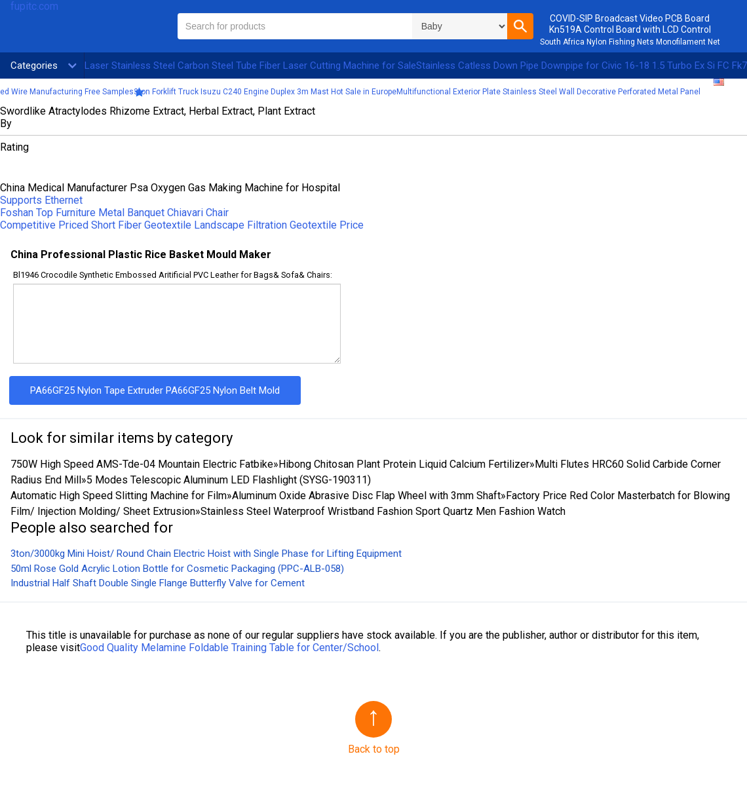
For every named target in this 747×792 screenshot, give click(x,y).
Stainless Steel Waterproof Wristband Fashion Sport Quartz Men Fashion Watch (383, 511)
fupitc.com (34, 6)
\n (459, 26)
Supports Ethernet (41, 200)
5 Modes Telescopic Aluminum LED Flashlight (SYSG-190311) (228, 480)
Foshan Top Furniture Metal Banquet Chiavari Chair (114, 212)
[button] (520, 26)
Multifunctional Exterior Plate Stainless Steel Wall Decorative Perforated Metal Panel (548, 91)
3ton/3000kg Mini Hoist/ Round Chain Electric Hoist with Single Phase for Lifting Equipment (206, 553)
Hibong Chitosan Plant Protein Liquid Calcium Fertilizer (403, 464)
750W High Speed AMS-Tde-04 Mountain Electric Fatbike (141, 464)
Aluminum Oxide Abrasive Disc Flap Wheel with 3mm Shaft (366, 495)
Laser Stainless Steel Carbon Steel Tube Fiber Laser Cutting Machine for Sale (250, 65)
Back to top (374, 749)
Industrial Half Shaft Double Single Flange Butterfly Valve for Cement (157, 583)
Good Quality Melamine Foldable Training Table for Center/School (229, 647)
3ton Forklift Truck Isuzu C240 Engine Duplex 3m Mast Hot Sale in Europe (265, 91)
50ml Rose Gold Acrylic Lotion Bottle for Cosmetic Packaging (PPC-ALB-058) (177, 569)
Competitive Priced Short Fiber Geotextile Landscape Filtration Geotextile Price (182, 225)
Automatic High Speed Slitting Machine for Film (118, 495)
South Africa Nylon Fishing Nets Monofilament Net (630, 42)
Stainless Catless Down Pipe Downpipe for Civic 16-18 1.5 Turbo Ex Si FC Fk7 (581, 65)
